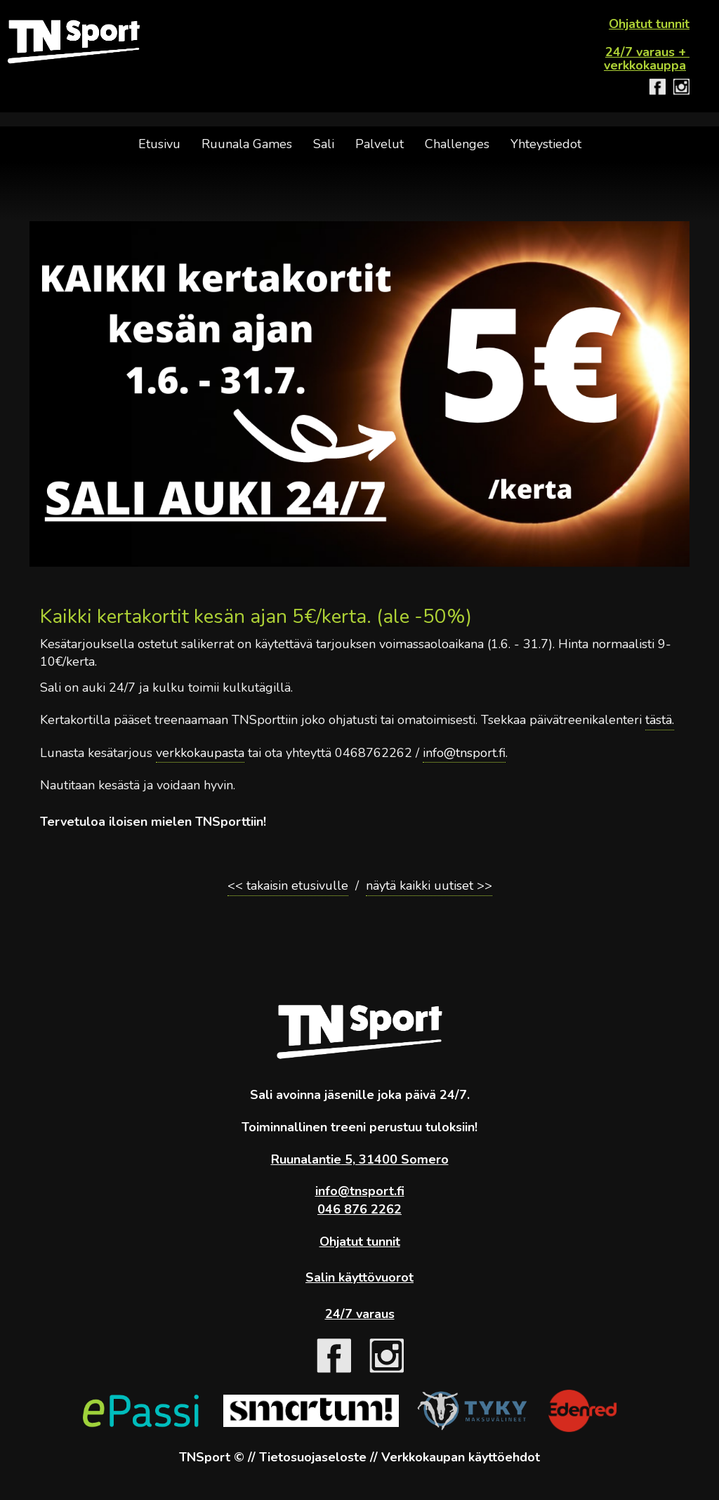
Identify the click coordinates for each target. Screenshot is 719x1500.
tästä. (659, 719)
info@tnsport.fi (464, 752)
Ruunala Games (247, 144)
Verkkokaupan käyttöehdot (460, 1457)
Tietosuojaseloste (313, 1457)
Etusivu (159, 144)
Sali (323, 144)
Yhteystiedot (545, 144)
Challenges (457, 144)
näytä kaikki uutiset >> (429, 885)
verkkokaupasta (200, 752)
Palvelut (379, 144)
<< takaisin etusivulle (287, 885)
